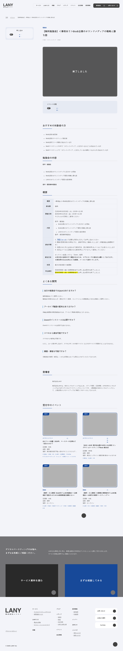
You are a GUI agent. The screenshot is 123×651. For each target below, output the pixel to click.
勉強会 (45, 27)
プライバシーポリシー (11, 631)
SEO (45, 40)
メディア (59, 614)
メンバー (74, 620)
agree (108, 648)
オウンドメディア (52, 40)
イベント (12, 17)
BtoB (59, 40)
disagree (96, 648)
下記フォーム (61, 240)
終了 (49, 108)
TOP (7, 17)
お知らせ (74, 625)
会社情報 (59, 635)
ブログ (58, 609)
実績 (33, 630)
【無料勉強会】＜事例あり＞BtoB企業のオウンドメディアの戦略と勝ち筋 (36, 17)
